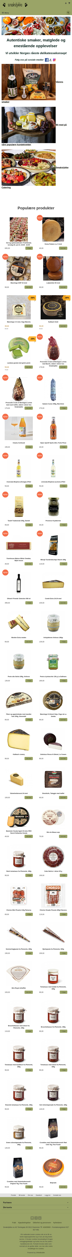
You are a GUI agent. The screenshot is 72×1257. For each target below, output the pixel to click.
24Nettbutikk (40, 1252)
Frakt (14, 1223)
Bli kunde (22, 1195)
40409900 (46, 1227)
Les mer (42, 1246)
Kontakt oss (57, 1195)
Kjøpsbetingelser (24, 1223)
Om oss (30, 1195)
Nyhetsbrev (57, 1223)
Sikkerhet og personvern (42, 1223)
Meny (5, 13)
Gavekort (39, 1195)
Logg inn (47, 1195)
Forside (13, 1195)
